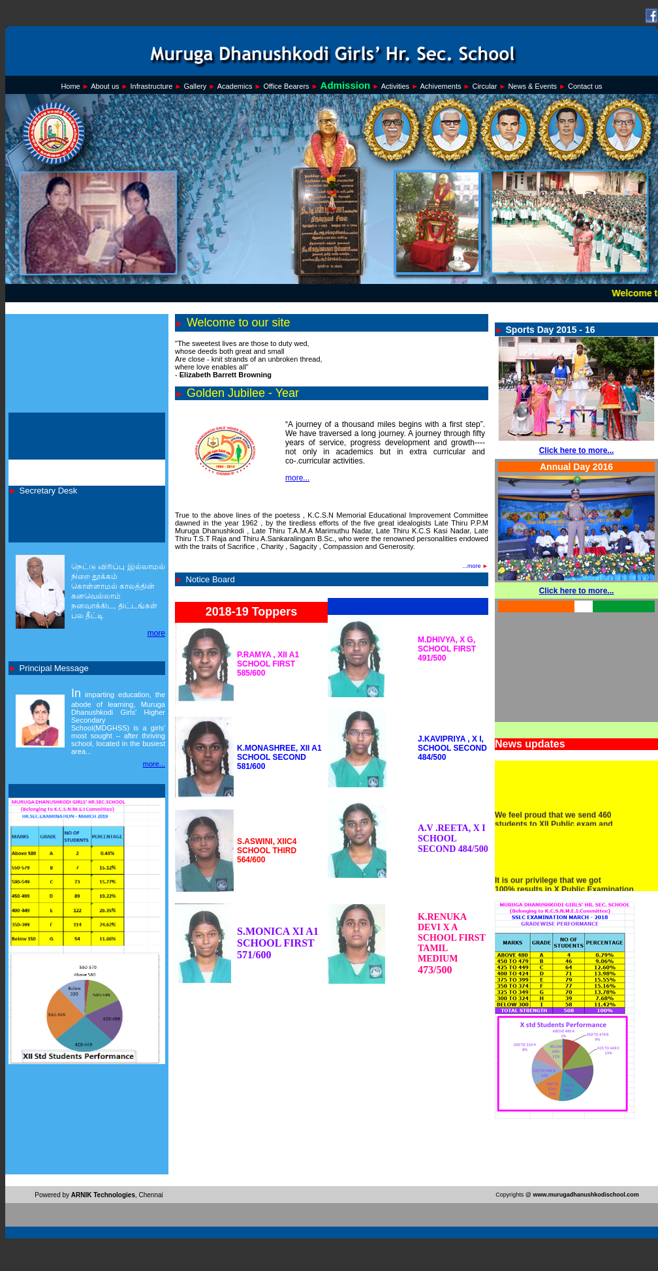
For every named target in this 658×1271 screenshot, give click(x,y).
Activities (395, 86)
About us (105, 86)
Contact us (585, 86)
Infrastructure (152, 86)
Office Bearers (286, 86)
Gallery (194, 86)
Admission (346, 85)
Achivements (440, 86)
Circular (484, 86)
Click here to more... (576, 450)
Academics (235, 86)
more (156, 633)
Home (70, 86)
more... (154, 764)
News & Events (532, 86)
